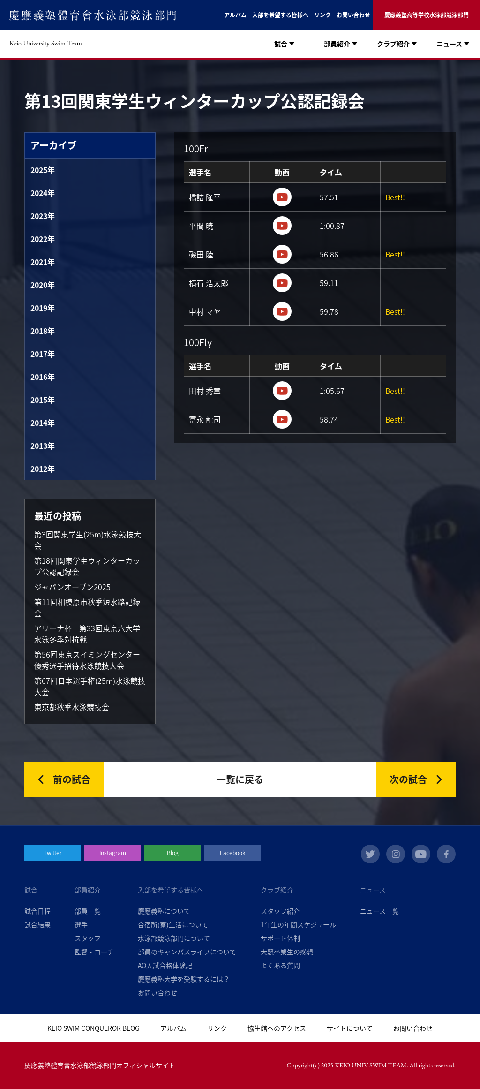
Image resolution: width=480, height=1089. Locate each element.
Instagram (112, 852)
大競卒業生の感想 (287, 951)
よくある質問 (280, 965)
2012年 (42, 468)
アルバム (235, 15)
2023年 (42, 215)
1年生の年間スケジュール (298, 924)
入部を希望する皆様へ (280, 15)
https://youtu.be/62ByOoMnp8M (282, 390)
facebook (446, 854)
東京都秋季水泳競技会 (71, 706)
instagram (395, 854)
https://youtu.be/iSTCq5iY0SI (282, 254)
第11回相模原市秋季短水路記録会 (87, 607)
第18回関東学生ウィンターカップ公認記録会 (87, 566)
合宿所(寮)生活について (173, 924)
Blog (173, 852)
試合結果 (37, 924)
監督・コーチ (94, 951)
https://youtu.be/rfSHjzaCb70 (282, 197)
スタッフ (88, 938)
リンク (322, 15)
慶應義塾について (164, 910)
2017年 (42, 353)
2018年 (42, 330)
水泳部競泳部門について (174, 938)
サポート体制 (280, 938)
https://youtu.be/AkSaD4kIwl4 (282, 311)
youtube (421, 854)
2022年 (42, 238)
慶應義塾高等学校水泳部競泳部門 (426, 15)
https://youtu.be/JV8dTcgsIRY (282, 419)
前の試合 (71, 779)
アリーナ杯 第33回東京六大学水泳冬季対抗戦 (87, 633)
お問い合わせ (353, 15)
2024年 (42, 192)
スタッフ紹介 (280, 910)
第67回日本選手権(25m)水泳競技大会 (89, 686)
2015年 (42, 399)
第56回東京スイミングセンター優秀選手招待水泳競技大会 (87, 660)
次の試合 (408, 779)
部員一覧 (88, 910)
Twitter (53, 852)
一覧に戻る (240, 779)
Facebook (233, 852)
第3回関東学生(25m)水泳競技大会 (87, 540)
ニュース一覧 (379, 910)
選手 (81, 924)
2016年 (42, 376)
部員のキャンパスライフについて (187, 951)
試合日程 (37, 910)
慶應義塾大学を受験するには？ (184, 978)
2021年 (42, 261)
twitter (370, 854)
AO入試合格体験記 (165, 965)
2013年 (42, 445)
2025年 (42, 169)
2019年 (42, 307)
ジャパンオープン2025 (72, 586)
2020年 (42, 284)
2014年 (42, 422)
